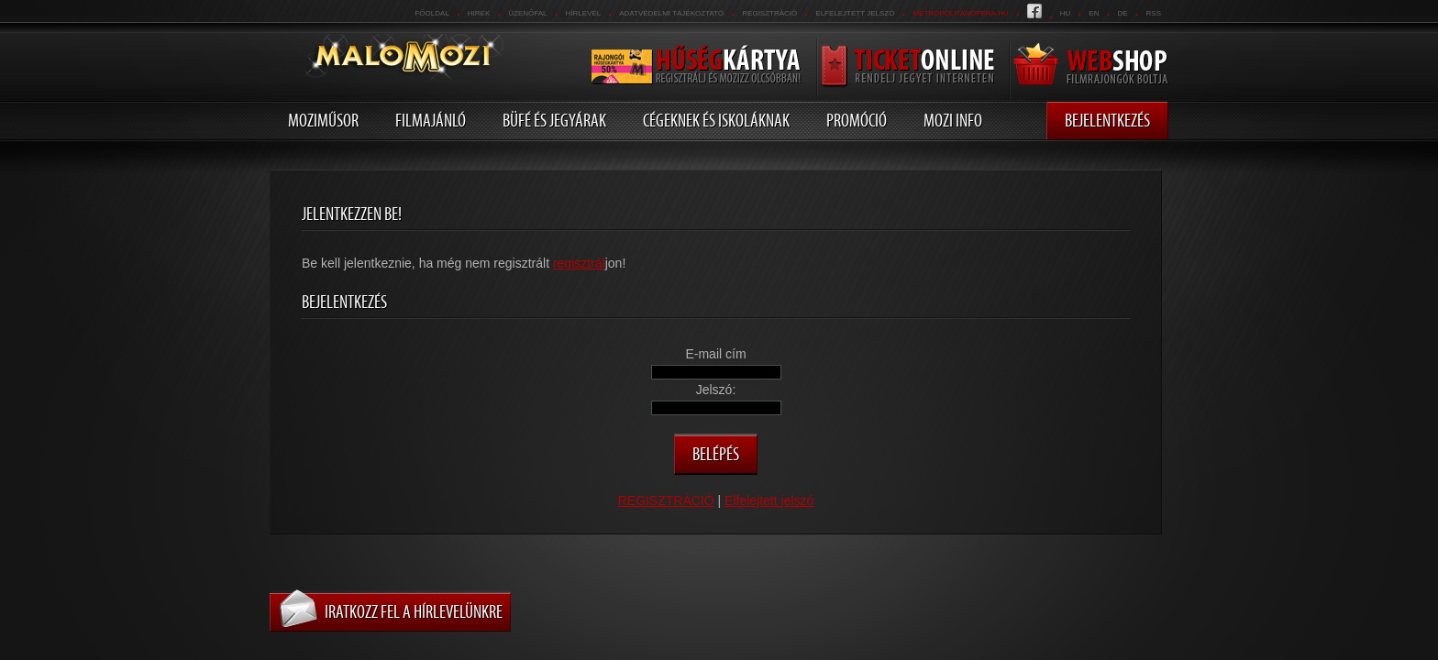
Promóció (856, 120)
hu (1065, 13)
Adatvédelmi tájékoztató (671, 13)
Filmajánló (430, 120)
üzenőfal (527, 13)
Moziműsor (323, 120)
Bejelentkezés (1107, 120)
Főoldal (431, 13)
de (1122, 13)
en (1094, 13)
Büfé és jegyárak (554, 120)
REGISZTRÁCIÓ (769, 13)
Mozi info (953, 120)
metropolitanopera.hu (960, 13)
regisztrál (579, 263)
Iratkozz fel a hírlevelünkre (414, 611)
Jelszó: (716, 389)
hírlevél (584, 13)
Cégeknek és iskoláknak (716, 120)
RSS (1153, 13)
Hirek (479, 13)
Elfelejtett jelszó (854, 13)
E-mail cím (715, 353)
